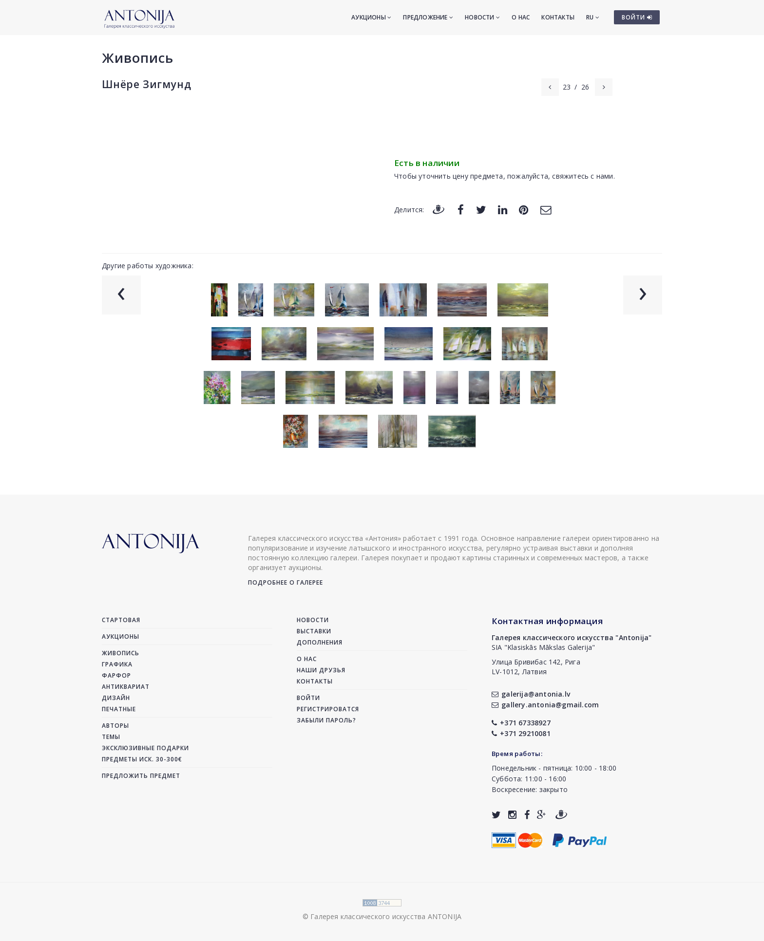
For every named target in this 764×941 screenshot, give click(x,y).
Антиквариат (126, 687)
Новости (482, 17)
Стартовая (121, 620)
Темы (111, 737)
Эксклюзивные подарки (145, 748)
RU (592, 17)
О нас (521, 17)
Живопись (137, 58)
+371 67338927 (521, 722)
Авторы (115, 725)
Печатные (119, 709)
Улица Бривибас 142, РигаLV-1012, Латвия (536, 666)
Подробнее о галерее (285, 582)
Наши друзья (321, 670)
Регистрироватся (328, 709)
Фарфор (116, 675)
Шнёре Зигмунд (146, 84)
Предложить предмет (141, 776)
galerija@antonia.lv (531, 694)
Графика (117, 664)
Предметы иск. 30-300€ (142, 759)
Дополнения (320, 642)
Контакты (557, 17)
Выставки (314, 631)
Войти (308, 698)
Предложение (428, 17)
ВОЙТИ (637, 17)
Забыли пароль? (326, 720)
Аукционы (371, 17)
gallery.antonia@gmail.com (545, 704)
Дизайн (116, 698)
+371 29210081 (521, 733)
